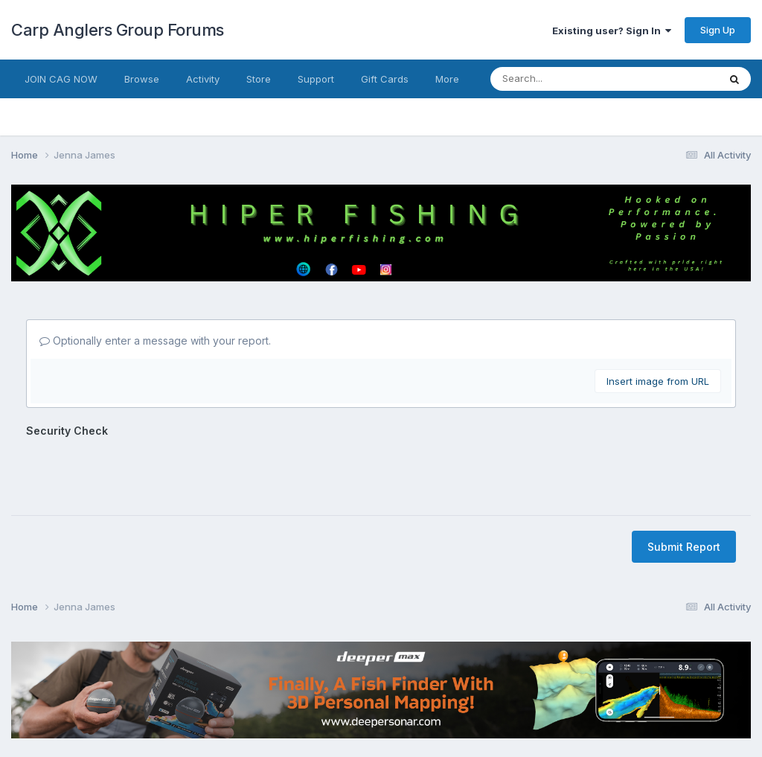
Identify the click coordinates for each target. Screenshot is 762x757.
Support (316, 79)
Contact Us (353, 703)
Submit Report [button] (683, 488)
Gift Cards (385, 79)
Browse (141, 79)
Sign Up (717, 30)
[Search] (555, 79)
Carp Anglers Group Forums (117, 29)
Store (258, 79)
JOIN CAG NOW (61, 79)
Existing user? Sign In (611, 30)
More (447, 79)
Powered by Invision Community (381, 735)
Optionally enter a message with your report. (155, 340)
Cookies (414, 703)
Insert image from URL (657, 381)
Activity (203, 79)
